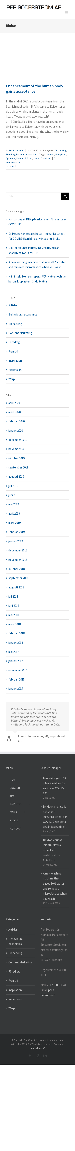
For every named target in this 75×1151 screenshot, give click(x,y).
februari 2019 (16, 532)
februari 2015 (16, 679)
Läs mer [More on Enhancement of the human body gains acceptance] (10, 166)
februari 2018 (16, 633)
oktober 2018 (16, 569)
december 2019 (17, 440)
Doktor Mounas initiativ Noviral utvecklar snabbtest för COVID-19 (52, 850)
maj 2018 (13, 615)
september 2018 (18, 578)
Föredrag (10, 154)
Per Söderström (16, 150)
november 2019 (17, 449)
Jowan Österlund (42, 158)
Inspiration (31, 154)
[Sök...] (33, 196)
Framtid (20, 154)
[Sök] (65, 196)
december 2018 (17, 550)
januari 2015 (15, 688)
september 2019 (18, 467)
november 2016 (17, 670)
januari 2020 (15, 430)
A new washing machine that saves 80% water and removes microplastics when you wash (55, 886)
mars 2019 (14, 523)
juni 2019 (13, 495)
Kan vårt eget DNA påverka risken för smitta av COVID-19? (54, 785)
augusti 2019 (16, 476)
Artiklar (12, 305)
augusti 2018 (16, 587)
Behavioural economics (22, 314)
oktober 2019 (16, 458)
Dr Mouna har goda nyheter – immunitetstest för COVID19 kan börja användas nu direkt (55, 817)
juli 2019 (13, 486)
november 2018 (17, 560)
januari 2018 (15, 643)
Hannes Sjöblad (24, 158)
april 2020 (14, 403)
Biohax (50, 154)
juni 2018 (13, 606)
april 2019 (14, 513)
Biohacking (60, 150)
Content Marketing (20, 333)
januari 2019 (15, 541)
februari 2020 (16, 421)
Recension (15, 370)
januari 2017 (15, 661)
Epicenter (10, 158)
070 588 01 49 (58, 985)
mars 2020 (14, 412)
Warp (11, 379)
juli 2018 (13, 596)
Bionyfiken (60, 154)
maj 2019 (13, 504)
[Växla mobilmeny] (67, 13)
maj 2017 (13, 652)
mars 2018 (14, 624)
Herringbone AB (37, 1048)
